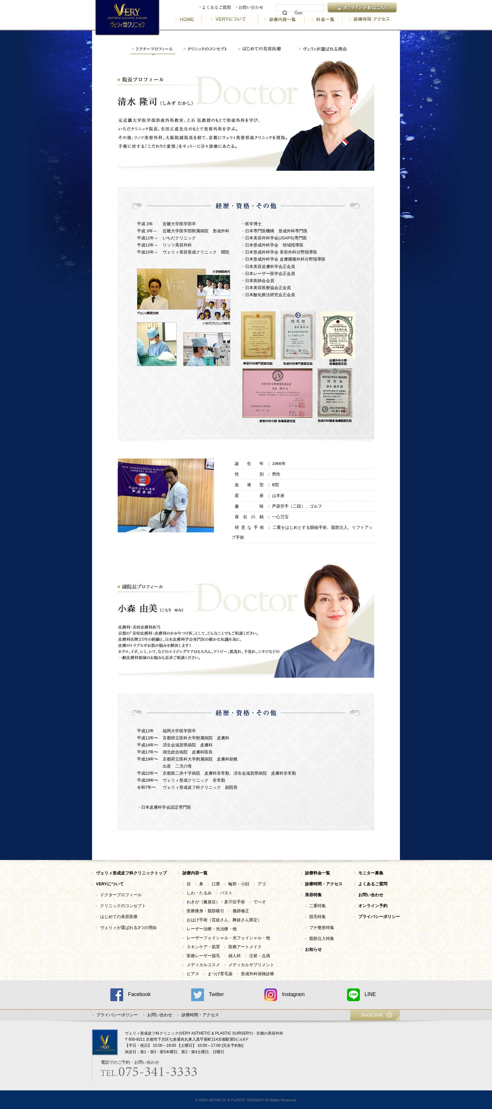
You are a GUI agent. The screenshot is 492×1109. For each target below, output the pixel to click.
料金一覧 (324, 19)
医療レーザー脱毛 (203, 955)
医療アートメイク (245, 946)
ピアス (193, 973)
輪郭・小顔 (238, 883)
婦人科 (234, 955)
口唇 (216, 883)
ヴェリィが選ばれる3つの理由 (128, 927)
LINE (361, 994)
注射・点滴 (259, 955)
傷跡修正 (241, 910)
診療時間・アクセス (366, 19)
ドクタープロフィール (121, 894)
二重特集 (317, 905)
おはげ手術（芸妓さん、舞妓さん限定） (224, 919)
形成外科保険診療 (257, 973)
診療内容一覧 (282, 19)
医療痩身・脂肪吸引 (205, 910)
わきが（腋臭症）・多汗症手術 (216, 901)
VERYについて (230, 19)
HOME (188, 19)
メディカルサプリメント (251, 964)
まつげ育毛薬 (220, 973)
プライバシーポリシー (117, 1014)
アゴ (262, 883)
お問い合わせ (249, 7)
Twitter (207, 994)
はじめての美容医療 (119, 916)
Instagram (284, 994)
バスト (226, 892)
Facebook (130, 994)
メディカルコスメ (203, 964)
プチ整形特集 (321, 927)
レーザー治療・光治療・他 (212, 928)
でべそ (259, 901)
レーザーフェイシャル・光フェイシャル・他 (228, 937)
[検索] (298, 13)
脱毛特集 (317, 916)
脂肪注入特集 (321, 938)
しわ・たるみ (199, 892)
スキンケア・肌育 (203, 946)
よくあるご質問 (215, 7)
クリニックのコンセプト (123, 905)
